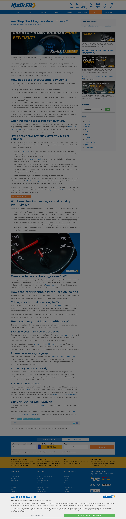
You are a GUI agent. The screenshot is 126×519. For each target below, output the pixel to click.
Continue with (89, 515)
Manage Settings (37, 515)
